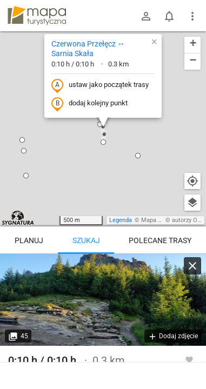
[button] (100, 124)
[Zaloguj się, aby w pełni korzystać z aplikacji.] (189, 359)
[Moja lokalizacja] (192, 181)
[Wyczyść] (192, 265)
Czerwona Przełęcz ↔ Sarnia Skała (88, 48)
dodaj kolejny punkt (89, 104)
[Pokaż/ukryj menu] (192, 16)
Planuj (29, 240)
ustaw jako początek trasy (100, 85)
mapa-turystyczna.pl (37, 15)
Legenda (120, 220)
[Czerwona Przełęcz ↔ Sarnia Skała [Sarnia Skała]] (103, 300)
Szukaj (86, 240)
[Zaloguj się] (146, 16)
